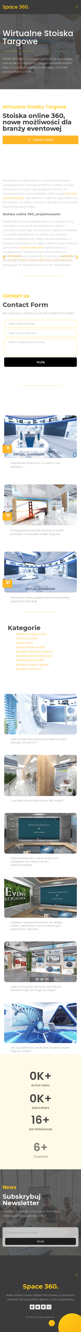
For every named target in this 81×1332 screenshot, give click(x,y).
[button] (76, 7)
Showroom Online (27, 658)
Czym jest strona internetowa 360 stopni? (37, 943)
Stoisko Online (24, 663)
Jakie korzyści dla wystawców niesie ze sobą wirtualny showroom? (39, 883)
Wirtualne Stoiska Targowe (38, 37)
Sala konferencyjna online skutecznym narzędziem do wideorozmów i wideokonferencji (35, 1004)
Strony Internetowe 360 (30, 667)
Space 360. (16, 7)
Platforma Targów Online (31, 654)
